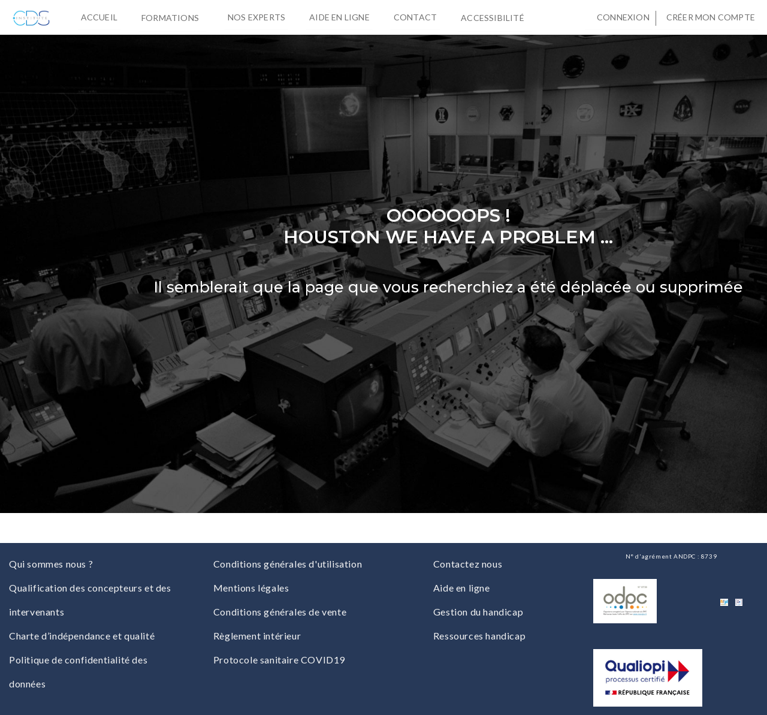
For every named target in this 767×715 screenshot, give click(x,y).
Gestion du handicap (478, 611)
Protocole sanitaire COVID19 (279, 659)
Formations (172, 16)
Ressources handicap (479, 635)
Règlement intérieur (257, 635)
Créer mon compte (710, 17)
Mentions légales (251, 587)
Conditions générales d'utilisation (287, 563)
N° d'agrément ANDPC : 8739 (671, 556)
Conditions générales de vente (279, 611)
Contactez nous (467, 563)
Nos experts (256, 17)
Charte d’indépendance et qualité (82, 635)
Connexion (623, 17)
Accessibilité (495, 16)
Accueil (99, 17)
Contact (415, 17)
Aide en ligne (339, 17)
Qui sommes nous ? (51, 563)
